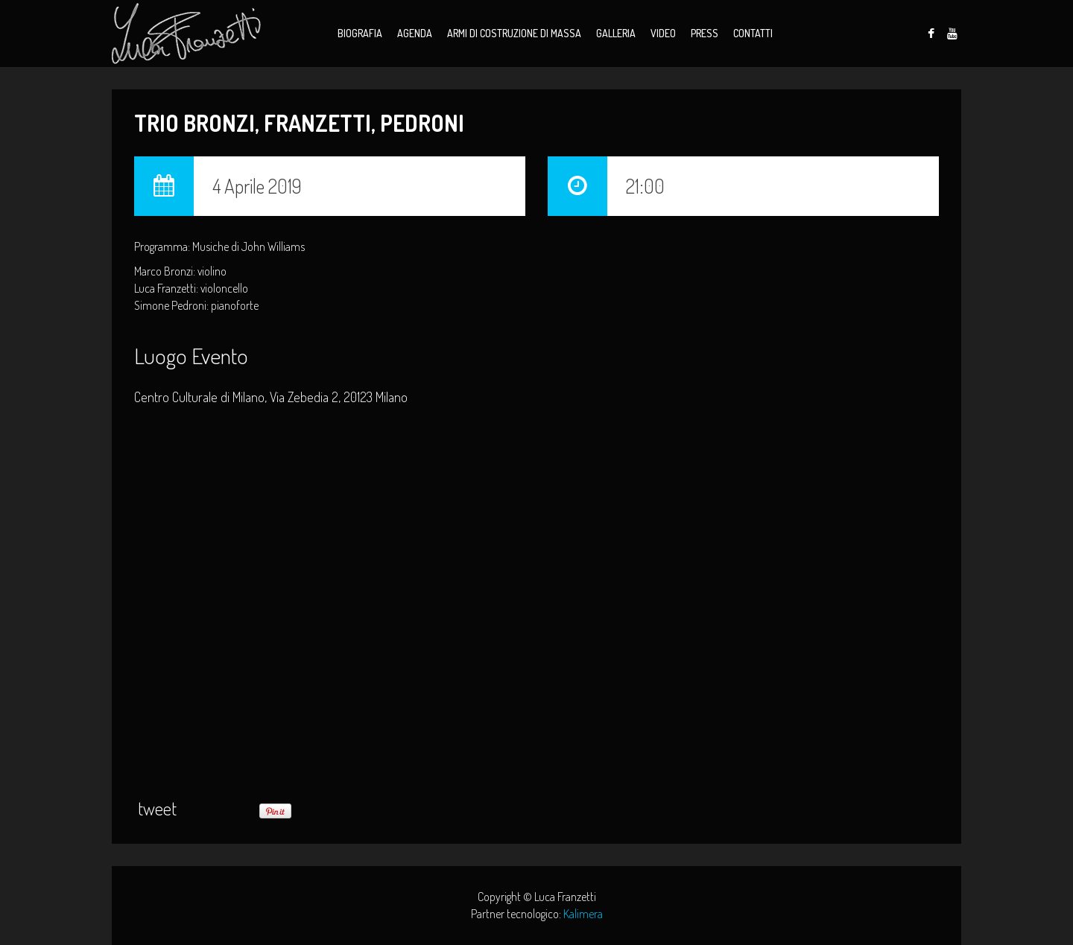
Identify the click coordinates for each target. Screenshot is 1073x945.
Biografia (360, 33)
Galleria (616, 33)
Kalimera (583, 913)
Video (663, 33)
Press (704, 33)
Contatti (753, 33)
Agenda (414, 33)
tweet (157, 808)
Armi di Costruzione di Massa (514, 33)
